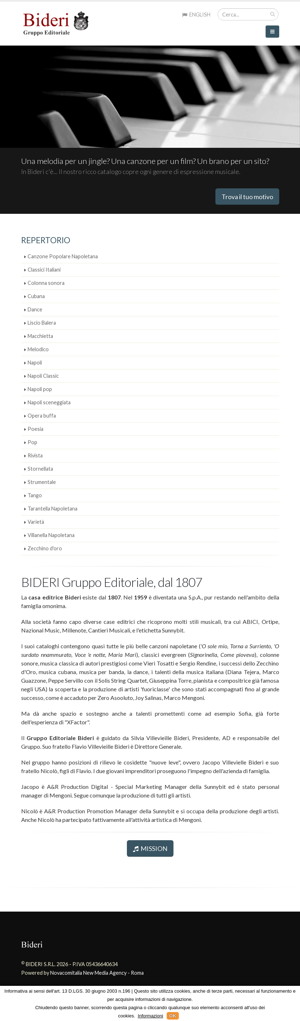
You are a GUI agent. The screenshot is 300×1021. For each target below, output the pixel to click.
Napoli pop (40, 389)
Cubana (36, 296)
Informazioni (150, 1015)
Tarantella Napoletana (52, 508)
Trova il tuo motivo (247, 197)
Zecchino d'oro (45, 548)
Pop (32, 442)
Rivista (35, 455)
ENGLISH (196, 14)
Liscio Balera (42, 323)
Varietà (36, 522)
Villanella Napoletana (51, 535)
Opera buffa (42, 416)
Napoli (35, 362)
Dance (35, 309)
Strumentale (42, 482)
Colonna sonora (46, 283)
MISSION (150, 848)
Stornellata (40, 469)
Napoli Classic (43, 376)
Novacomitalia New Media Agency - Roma (97, 973)
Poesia (35, 429)
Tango (35, 495)
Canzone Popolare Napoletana (63, 256)
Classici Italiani (44, 270)
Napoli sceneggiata (49, 402)
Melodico (38, 349)
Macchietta (40, 336)
